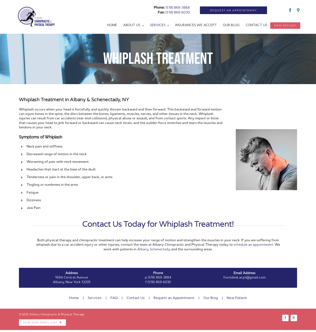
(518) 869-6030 (177, 12)
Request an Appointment (174, 298)
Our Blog (210, 298)
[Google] (298, 10)
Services (95, 298)
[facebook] (290, 10)
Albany (142, 249)
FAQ (114, 298)
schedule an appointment (253, 244)
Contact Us (136, 298)
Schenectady (160, 249)
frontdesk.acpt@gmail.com (244, 277)
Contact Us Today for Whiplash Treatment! (158, 224)
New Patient (237, 298)
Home (74, 298)
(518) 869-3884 (177, 7)
